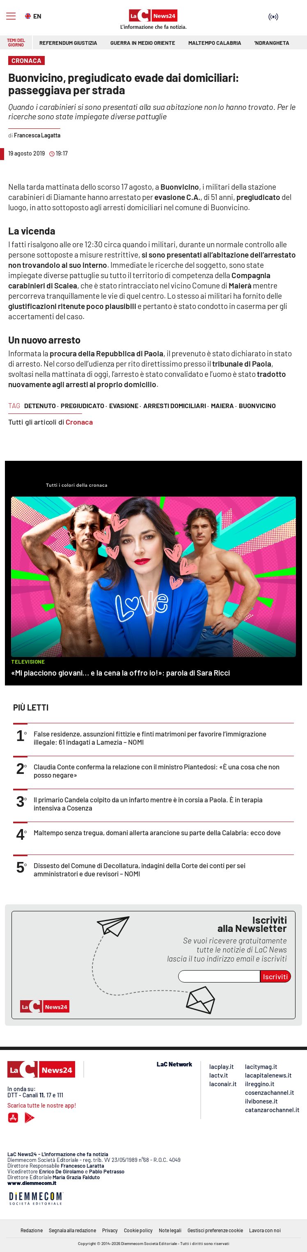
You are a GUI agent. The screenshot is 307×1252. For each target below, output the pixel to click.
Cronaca (79, 421)
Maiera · (224, 405)
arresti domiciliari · (176, 405)
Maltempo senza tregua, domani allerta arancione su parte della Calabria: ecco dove (157, 832)
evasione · (125, 405)
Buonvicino (257, 405)
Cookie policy (138, 1230)
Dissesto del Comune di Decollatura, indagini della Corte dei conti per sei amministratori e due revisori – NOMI (139, 869)
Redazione (32, 1230)
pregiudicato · (84, 405)
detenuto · (41, 405)
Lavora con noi (265, 1230)
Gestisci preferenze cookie (215, 1230)
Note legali (170, 1230)
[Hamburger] (11, 16)
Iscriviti (275, 976)
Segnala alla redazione (72, 1230)
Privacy (110, 1230)
